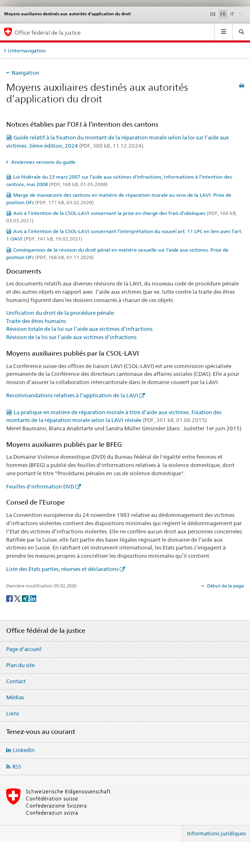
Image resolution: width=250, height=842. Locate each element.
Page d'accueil (24, 649)
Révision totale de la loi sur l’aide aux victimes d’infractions (79, 328)
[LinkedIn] (33, 598)
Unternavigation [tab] (27, 50)
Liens (12, 713)
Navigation (25, 72)
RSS (16, 766)
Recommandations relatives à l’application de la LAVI (72, 395)
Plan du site (20, 665)
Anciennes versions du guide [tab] (42, 162)
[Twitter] (18, 598)
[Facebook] (10, 598)
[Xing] (26, 598)
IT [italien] (232, 14)
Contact (16, 681)
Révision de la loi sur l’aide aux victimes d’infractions (71, 337)
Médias (15, 697)
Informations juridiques (216, 833)
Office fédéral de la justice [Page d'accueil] (47, 32)
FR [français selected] (223, 14)
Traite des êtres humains (36, 321)
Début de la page (225, 586)
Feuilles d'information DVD (40, 486)
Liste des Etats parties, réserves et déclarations (62, 569)
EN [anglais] (242, 13)
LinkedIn (24, 750)
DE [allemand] (213, 14)
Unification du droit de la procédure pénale (60, 312)
